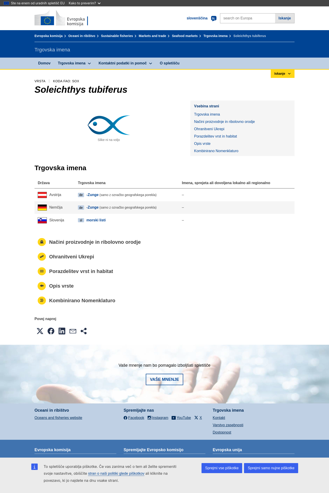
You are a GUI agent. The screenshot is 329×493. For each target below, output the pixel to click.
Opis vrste (202, 144)
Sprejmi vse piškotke (222, 468)
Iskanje (285, 18)
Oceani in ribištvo (81, 36)
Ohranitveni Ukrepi (209, 129)
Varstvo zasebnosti (228, 425)
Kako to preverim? (85, 3)
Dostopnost (222, 432)
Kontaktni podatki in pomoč (122, 63)
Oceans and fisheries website (58, 418)
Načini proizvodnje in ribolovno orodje (224, 122)
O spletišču (169, 63)
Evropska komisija (48, 36)
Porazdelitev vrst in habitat (215, 136)
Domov (44, 63)
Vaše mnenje (164, 379)
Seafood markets (185, 36)
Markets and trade (152, 36)
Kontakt (219, 418)
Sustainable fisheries (117, 36)
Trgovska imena (215, 36)
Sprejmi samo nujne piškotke (271, 468)
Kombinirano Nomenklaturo (216, 151)
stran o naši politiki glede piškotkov (116, 473)
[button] (40, 331)
